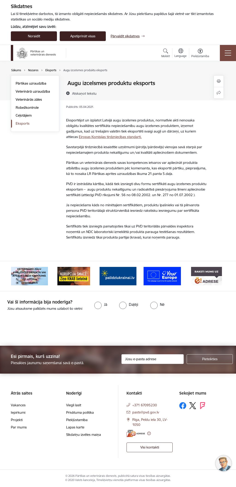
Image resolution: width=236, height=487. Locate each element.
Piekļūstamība (77, 420)
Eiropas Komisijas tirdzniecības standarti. (110, 137)
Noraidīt (34, 36)
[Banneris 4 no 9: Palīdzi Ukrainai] (118, 276)
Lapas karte (75, 427)
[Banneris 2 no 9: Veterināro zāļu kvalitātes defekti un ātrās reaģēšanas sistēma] (29, 276)
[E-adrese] (136, 433)
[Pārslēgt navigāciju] (228, 53)
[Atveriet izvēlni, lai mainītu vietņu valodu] (180, 53)
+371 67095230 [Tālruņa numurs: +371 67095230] (144, 405)
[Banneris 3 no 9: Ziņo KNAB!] (73, 276)
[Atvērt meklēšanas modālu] (165, 53)
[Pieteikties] (210, 359)
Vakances (18, 405)
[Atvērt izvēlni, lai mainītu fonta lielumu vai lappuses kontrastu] (200, 53)
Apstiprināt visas (82, 36)
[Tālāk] (217, 276)
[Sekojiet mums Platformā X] (192, 405)
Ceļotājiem (24, 115)
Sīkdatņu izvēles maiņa (83, 434)
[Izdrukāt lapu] (219, 81)
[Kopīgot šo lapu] (219, 92)
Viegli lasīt (73, 405)
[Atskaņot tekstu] (84, 93)
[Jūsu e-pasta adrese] (152, 359)
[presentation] (38, 329)
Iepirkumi (18, 412)
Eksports (23, 123)
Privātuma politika (80, 412)
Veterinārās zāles (29, 99)
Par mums (19, 427)
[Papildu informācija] (149, 433)
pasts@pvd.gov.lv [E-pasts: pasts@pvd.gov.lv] (145, 412)
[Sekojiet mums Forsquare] (202, 405)
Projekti (17, 420)
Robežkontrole (27, 107)
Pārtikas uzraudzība (31, 83)
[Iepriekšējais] (18, 276)
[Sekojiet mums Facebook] (182, 405)
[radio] (100, 304)
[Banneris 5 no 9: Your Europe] (162, 276)
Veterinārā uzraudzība (33, 91)
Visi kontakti (149, 447)
